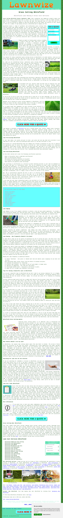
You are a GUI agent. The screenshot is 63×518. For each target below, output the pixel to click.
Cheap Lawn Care (7, 487)
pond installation (53, 462)
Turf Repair (9, 485)
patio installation (39, 466)
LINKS (45, 9)
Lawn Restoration (55, 486)
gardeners (47, 386)
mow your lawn (30, 41)
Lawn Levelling (27, 485)
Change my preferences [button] (46, 514)
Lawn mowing (6, 128)
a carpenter (21, 468)
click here (5, 415)
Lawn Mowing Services (44, 487)
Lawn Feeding (35, 485)
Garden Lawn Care (7, 489)
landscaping (36, 462)
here (14, 405)
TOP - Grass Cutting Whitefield (11, 499)
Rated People (27, 379)
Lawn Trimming (15, 487)
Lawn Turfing (23, 487)
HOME (42, 9)
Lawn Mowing (19, 508)
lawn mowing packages (17, 27)
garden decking (13, 464)
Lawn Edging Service (33, 487)
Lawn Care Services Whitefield (14, 439)
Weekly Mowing (45, 486)
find (7, 425)
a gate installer (20, 466)
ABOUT (49, 9)
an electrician (30, 464)
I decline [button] (40, 514)
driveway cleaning (47, 464)
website (5, 119)
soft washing (45, 465)
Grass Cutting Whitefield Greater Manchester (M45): (17, 18)
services (40, 468)
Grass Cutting (8, 508)
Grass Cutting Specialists (26, 486)
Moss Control (38, 486)
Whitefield (21, 128)
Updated (15, 508)
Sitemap (4, 508)
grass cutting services (32, 30)
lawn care (42, 323)
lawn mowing (50, 132)
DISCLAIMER (57, 9)
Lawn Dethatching (26, 489)
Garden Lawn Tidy (17, 485)
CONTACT (52, 9)
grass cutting (12, 399)
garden (32, 32)
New (12, 508)
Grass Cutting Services (12, 486)
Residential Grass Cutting (46, 485)
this (59, 405)
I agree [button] (36, 514)
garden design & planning (9, 465)
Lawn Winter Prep (55, 487)
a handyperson (29, 465)
